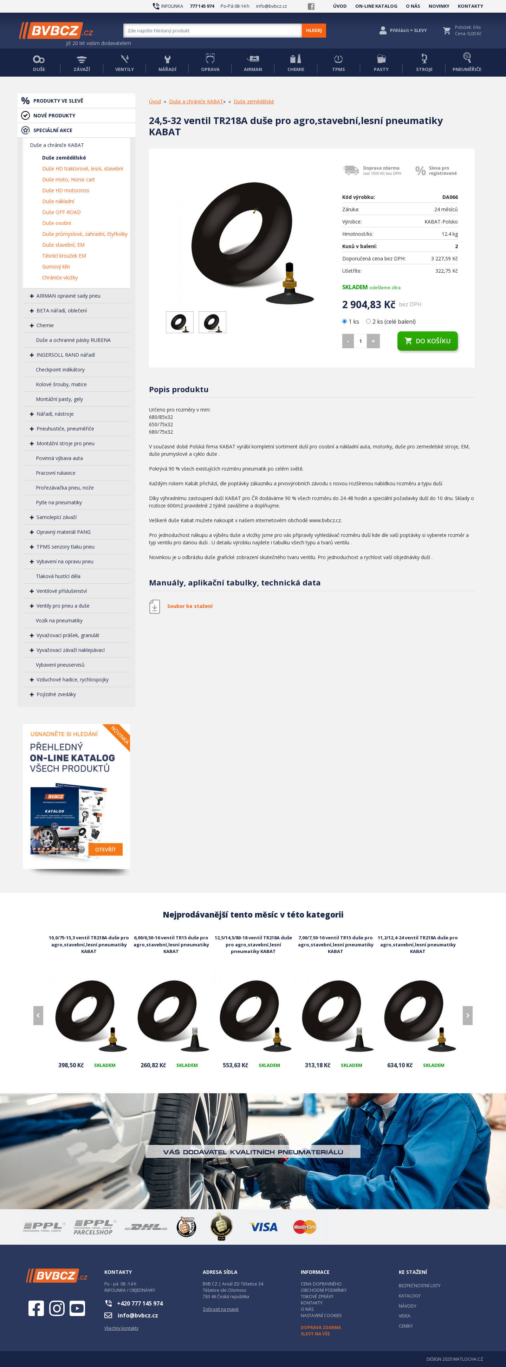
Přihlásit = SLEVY (408, 30)
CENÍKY (406, 1326)
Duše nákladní (58, 201)
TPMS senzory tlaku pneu (66, 546)
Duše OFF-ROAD (61, 212)
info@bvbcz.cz (271, 6)
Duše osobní (56, 223)
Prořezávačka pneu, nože (65, 487)
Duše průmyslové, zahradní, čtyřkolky (85, 234)
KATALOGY (410, 1296)
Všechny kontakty (121, 1328)
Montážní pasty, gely (59, 399)
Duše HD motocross (65, 190)
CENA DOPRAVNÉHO (321, 1284)
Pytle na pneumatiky (59, 502)
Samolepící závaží (57, 517)
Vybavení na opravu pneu (65, 561)
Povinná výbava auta (59, 458)
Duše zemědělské (64, 157)
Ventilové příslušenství (62, 591)
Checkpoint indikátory (60, 369)
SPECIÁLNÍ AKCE (52, 130)
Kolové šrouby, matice (61, 384)
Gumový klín (56, 266)
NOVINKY (439, 6)
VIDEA (404, 1316)
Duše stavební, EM (63, 244)
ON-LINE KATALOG (376, 6)
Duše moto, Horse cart (68, 179)
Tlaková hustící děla (58, 576)
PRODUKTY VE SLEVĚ (58, 100)
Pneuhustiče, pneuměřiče (65, 428)
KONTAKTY (470, 6)
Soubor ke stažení (190, 606)
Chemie (45, 325)
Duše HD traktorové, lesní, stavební (82, 168)
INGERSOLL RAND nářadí (66, 354)
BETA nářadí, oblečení (62, 310)
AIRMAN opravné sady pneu (68, 295)
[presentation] (38, 1015)
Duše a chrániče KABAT (57, 145)
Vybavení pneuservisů (60, 664)
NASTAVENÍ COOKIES (321, 1316)
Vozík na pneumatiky (59, 620)
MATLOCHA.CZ (468, 1359)
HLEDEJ (314, 30)
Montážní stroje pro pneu (66, 443)
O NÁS (413, 6)
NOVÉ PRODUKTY (54, 115)
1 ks (351, 321)
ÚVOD (340, 6)
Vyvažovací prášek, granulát (68, 635)
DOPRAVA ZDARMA (321, 1327)
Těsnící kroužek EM (64, 255)
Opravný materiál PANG (64, 532)
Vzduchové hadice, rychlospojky (73, 679)
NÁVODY (407, 1306)
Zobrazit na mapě (221, 1309)
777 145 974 (202, 6)
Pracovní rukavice (56, 472)
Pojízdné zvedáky (56, 694)
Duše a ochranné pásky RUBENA (73, 340)
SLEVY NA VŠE (315, 1334)
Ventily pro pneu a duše (63, 605)
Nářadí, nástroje (55, 413)
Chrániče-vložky (60, 277)
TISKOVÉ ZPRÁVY (317, 1297)
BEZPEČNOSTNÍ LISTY (420, 1286)
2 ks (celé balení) (391, 321)
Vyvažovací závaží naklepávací (71, 650)
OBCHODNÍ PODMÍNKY (324, 1290)
